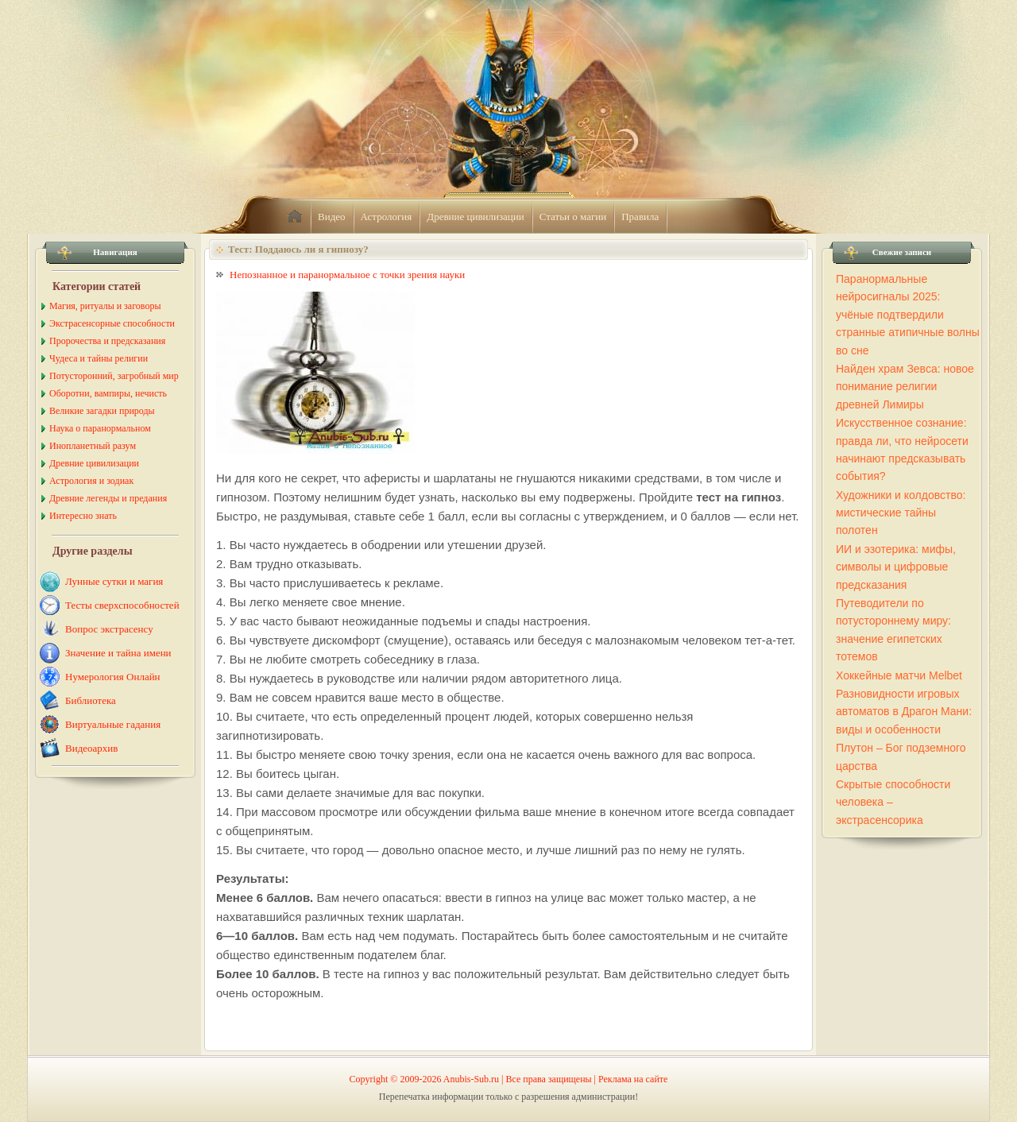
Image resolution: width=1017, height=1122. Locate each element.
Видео (332, 216)
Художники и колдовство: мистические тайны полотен (900, 513)
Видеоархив (91, 748)
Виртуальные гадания (112, 724)
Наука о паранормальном (100, 428)
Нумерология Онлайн (112, 677)
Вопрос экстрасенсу (109, 629)
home (295, 217)
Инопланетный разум (92, 445)
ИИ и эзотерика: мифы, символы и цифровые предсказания (896, 567)
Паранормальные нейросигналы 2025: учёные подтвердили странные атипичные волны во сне (908, 315)
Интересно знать (83, 515)
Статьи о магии (573, 216)
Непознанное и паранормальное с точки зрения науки (347, 274)
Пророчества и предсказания (107, 340)
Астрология (386, 216)
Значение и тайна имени (118, 653)
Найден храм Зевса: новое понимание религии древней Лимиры (905, 386)
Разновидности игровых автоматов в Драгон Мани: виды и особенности (904, 711)
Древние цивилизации (475, 216)
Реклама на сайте (632, 1079)
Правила (640, 216)
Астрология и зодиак (91, 480)
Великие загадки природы (102, 410)
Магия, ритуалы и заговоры (104, 305)
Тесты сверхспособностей (122, 605)
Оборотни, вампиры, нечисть (108, 393)
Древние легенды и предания (108, 498)
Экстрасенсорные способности (112, 323)
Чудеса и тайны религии (98, 358)
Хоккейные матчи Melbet (899, 675)
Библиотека (90, 700)
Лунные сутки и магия (114, 581)
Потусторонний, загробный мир (114, 375)
